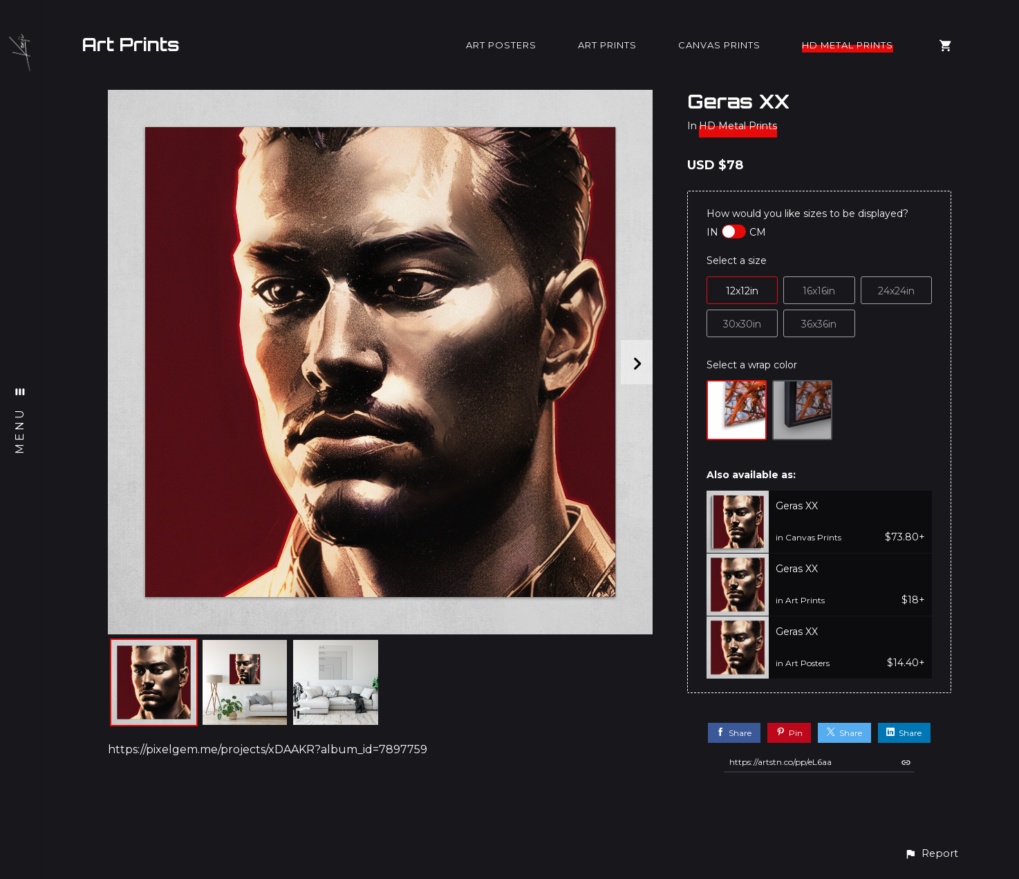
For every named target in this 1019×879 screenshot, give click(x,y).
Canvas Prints (719, 44)
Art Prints (131, 44)
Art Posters (501, 44)
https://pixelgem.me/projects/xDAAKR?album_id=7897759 (267, 749)
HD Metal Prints (847, 44)
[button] (931, 854)
